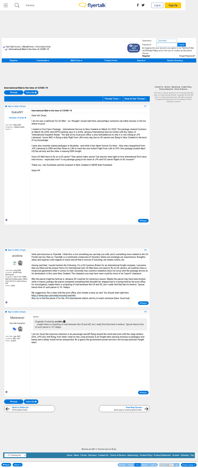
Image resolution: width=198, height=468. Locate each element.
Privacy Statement (166, 89)
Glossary (92, 455)
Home (69, 455)
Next (145, 465)
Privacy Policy (152, 50)
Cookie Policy (186, 87)
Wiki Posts (76, 60)
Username (146, 41)
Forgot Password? (187, 56)
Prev (130, 465)
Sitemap (185, 455)
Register (146, 56)
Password (146, 45)
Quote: (36, 317)
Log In (170, 5)
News (76, 455)
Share (17, 465)
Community (43, 60)
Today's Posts (110, 60)
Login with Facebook (133, 48)
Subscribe (31, 92)
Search (141, 60)
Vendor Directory (175, 60)
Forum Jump (188, 465)
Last (153, 465)
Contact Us (159, 87)
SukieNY (17, 112)
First (122, 465)
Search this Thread (135, 98)
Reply (13, 92)
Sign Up (185, 5)
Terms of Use (188, 48)
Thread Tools (111, 98)
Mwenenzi (17, 317)
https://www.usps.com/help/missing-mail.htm (53, 295)
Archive (167, 87)
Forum (84, 455)
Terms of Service (180, 89)
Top (192, 455)
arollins (17, 255)
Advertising (175, 87)
